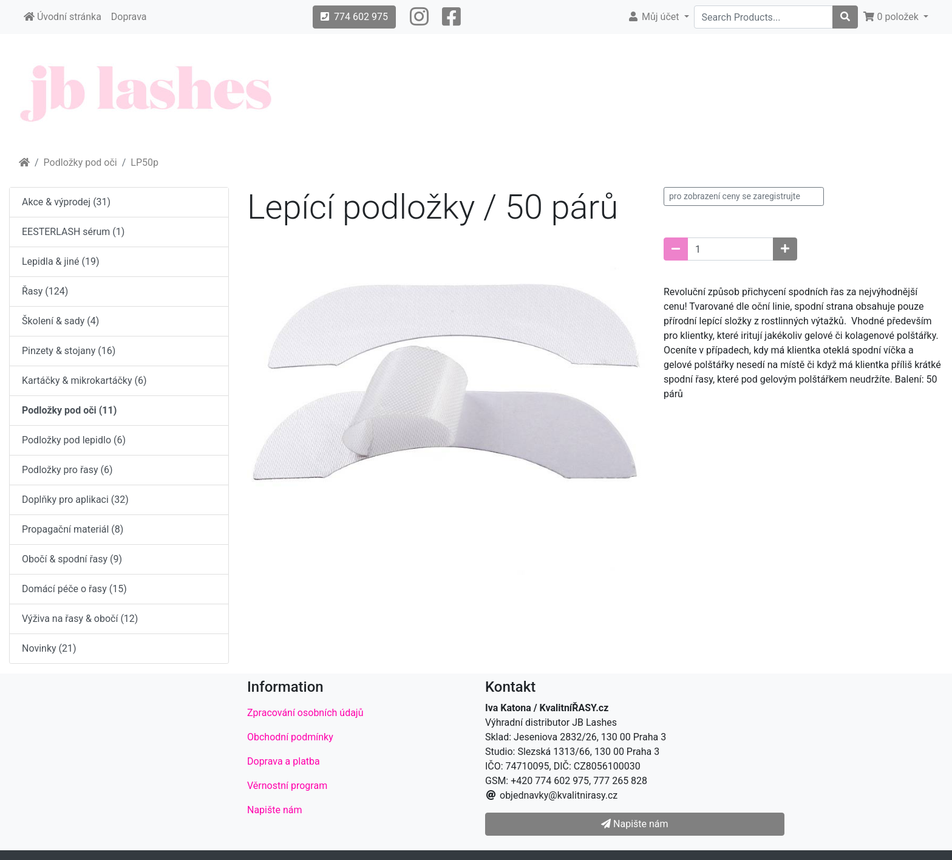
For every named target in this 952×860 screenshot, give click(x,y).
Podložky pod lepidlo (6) (74, 440)
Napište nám (274, 810)
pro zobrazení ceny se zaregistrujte (734, 196)
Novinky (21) (49, 648)
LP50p (144, 162)
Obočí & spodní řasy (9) (72, 559)
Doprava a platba (283, 761)
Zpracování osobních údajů (305, 712)
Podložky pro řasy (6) (67, 470)
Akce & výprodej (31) (66, 202)
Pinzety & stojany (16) (68, 351)
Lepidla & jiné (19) (61, 261)
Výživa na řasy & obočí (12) (80, 618)
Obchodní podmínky (290, 737)
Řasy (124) (45, 291)
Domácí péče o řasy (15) (74, 589)
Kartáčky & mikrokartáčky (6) (84, 380)
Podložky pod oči (80, 162)
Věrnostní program (287, 785)
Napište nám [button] (634, 824)
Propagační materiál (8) (72, 529)
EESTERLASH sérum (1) (73, 231)
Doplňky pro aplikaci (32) (75, 499)
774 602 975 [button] (354, 16)
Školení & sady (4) (60, 321)
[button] (419, 17)
